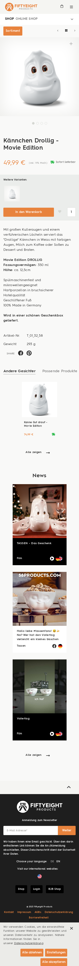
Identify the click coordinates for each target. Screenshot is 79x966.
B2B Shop (54, 889)
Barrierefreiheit (38, 918)
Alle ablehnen (32, 952)
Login (36, 889)
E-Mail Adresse (17, 830)
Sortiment (13, 30)
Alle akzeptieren (54, 962)
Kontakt (9, 912)
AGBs (38, 912)
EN (58, 861)
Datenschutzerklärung (59, 912)
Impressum (24, 912)
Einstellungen (56, 952)
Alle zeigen (33, 452)
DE (52, 861)
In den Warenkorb (28, 212)
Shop (21, 889)
